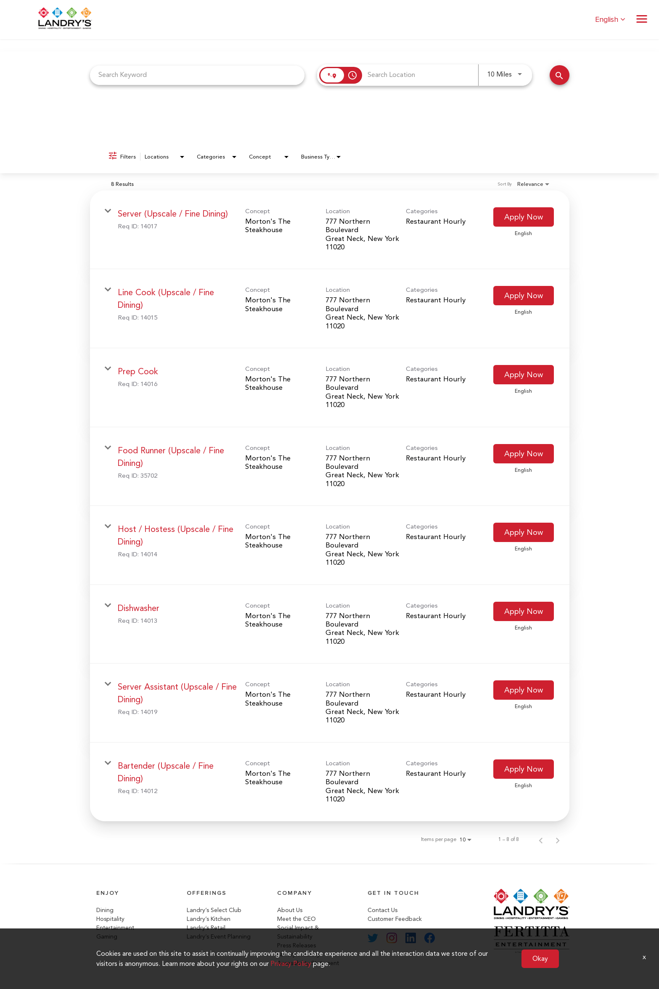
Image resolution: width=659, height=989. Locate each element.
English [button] (610, 19)
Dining (105, 910)
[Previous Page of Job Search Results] (540, 839)
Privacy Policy (290, 964)
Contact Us (382, 910)
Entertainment (115, 927)
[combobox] (197, 75)
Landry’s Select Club (214, 910)
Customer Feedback (395, 919)
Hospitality (110, 919)
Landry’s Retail (206, 927)
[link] (329, 230)
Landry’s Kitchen (208, 919)
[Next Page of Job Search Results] (557, 839)
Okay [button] (540, 959)
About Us (289, 910)
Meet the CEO (296, 919)
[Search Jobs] (559, 75)
